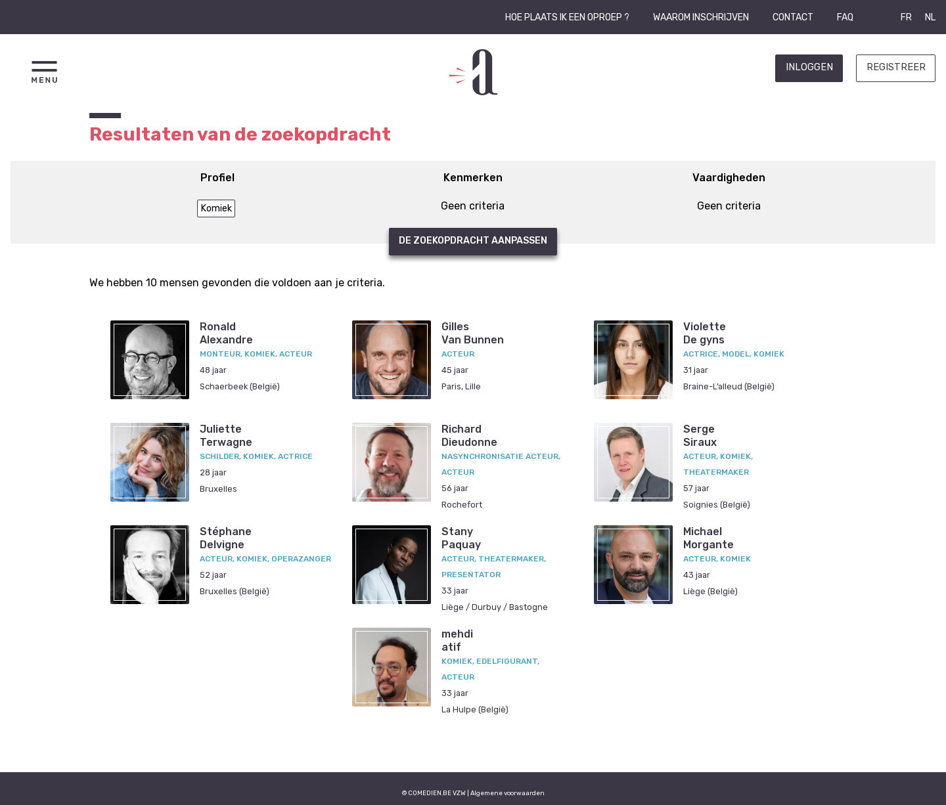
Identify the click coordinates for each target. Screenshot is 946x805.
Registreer (896, 67)
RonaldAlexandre (226, 332)
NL (930, 17)
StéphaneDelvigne (226, 537)
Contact (793, 17)
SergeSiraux (700, 435)
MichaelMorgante (708, 537)
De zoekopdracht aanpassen (473, 240)
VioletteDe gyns (704, 332)
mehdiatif (457, 640)
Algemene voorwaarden (507, 792)
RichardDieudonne (469, 435)
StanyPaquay (461, 537)
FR (906, 17)
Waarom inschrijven (701, 17)
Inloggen (809, 67)
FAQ (845, 17)
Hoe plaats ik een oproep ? (567, 17)
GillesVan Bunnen (472, 332)
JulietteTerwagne (226, 435)
